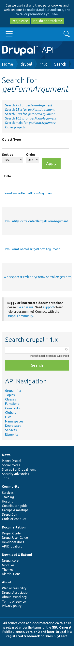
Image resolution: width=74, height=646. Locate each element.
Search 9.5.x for (29, 109)
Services (11, 430)
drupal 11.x (13, 390)
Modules (8, 565)
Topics (10, 395)
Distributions (11, 574)
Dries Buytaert (56, 636)
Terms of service (14, 601)
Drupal (61, 632)
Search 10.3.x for (30, 118)
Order (30, 154)
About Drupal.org (14, 597)
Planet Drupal (11, 461)
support (48, 307)
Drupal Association (15, 592)
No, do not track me (47, 21)
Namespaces (14, 421)
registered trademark (23, 636)
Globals (10, 412)
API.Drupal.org (12, 546)
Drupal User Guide (15, 537)
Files (8, 417)
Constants (12, 408)
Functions (12, 403)
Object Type (11, 139)
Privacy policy (12, 606)
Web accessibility (14, 588)
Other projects (15, 127)
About (7, 582)
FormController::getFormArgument (28, 193)
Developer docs (13, 542)
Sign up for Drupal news (19, 469)
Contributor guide (14, 505)
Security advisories (15, 474)
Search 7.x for (28, 105)
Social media (11, 465)
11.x (43, 64)
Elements (11, 434)
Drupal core (10, 560)
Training (8, 497)
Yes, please (20, 21)
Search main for (30, 122)
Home (7, 64)
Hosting (7, 501)
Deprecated (13, 425)
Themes (7, 569)
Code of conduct (14, 519)
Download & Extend (17, 554)
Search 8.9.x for (29, 114)
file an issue (25, 307)
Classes (10, 399)
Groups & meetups (15, 510)
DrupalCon (9, 514)
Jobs (5, 478)
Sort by (7, 154)
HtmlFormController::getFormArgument (32, 249)
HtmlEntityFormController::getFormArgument (36, 221)
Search (60, 64)
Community (10, 486)
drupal (26, 64)
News (6, 455)
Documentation (13, 527)
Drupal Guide (11, 533)
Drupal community (20, 316)
